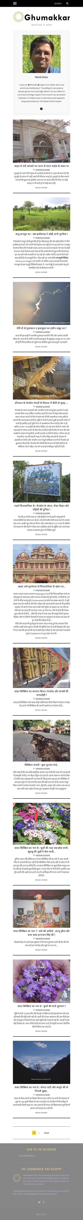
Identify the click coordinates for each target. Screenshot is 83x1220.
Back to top (41, 1214)
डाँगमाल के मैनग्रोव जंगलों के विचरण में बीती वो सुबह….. (41, 403)
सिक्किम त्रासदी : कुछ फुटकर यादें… (42, 764)
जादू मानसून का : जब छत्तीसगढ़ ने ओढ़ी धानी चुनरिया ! (41, 234)
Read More (41, 188)
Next (46, 1132)
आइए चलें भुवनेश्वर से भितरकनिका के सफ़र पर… (41, 586)
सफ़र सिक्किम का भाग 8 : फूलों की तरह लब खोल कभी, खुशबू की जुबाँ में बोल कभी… (41, 849)
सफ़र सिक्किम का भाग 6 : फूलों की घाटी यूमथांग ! (42, 1006)
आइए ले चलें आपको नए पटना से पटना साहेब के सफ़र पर (41, 166)
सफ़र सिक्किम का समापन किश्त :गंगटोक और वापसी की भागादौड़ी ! (42, 693)
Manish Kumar (43, 170)
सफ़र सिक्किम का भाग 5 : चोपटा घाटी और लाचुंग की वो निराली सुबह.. (41, 1089)
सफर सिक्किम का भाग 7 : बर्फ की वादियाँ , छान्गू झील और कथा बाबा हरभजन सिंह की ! (41, 932)
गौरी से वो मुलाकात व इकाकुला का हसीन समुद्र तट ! (41, 328)
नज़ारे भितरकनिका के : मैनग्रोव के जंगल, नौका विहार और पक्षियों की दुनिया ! (41, 507)
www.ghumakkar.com (26, 1155)
